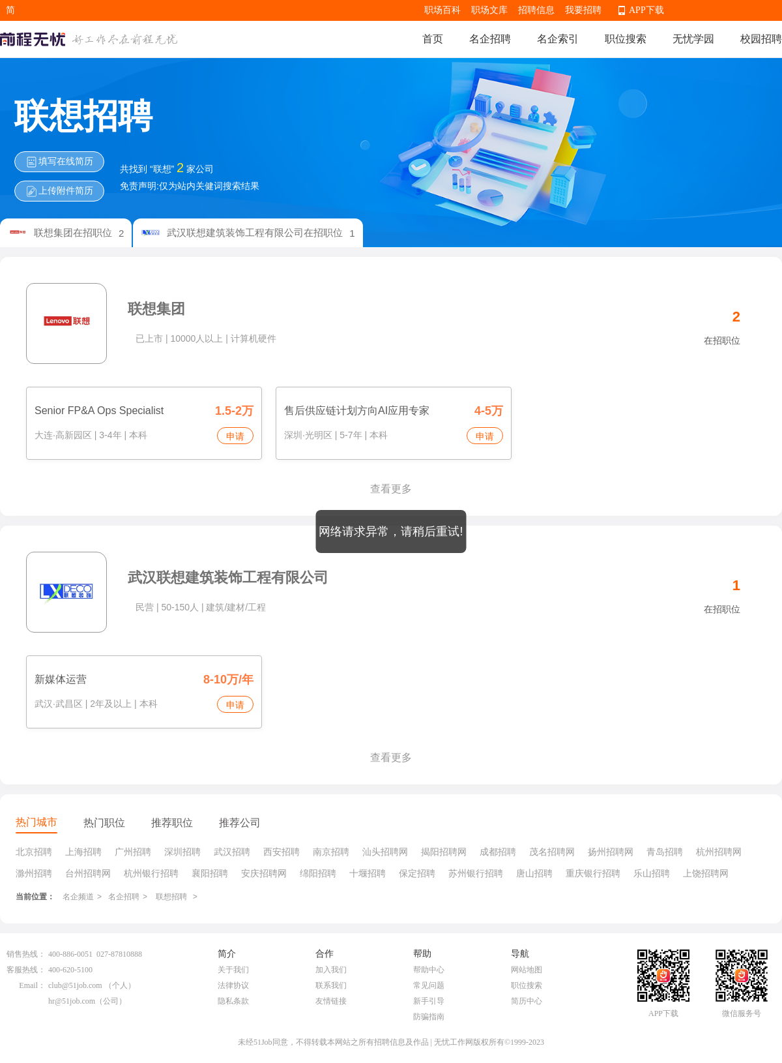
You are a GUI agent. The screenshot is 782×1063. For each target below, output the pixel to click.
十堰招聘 (367, 873)
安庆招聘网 (264, 873)
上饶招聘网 (706, 873)
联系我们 (331, 985)
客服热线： (26, 969)
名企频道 (78, 896)
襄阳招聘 (210, 873)
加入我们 (331, 969)
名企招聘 (490, 38)
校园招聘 (761, 38)
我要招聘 (583, 10)
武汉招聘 (232, 851)
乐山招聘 (651, 873)
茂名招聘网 (552, 851)
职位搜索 (625, 38)
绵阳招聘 (318, 873)
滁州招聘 (34, 873)
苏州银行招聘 (475, 873)
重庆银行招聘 (593, 873)
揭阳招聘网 (444, 851)
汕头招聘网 (385, 851)
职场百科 (442, 10)
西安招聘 (281, 851)
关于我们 (233, 969)
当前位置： (35, 896)
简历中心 (526, 1001)
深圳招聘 (182, 851)
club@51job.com (75, 985)
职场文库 (489, 10)
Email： (32, 985)
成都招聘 (498, 851)
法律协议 (233, 985)
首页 (432, 38)
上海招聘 (83, 851)
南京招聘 (331, 851)
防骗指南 (428, 1016)
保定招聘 (417, 873)
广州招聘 (133, 851)
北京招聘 (34, 851)
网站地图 (526, 969)
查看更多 (391, 488)
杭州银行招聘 (151, 873)
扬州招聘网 (610, 851)
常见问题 (428, 985)
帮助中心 (428, 969)
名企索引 (558, 38)
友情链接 (331, 1001)
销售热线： (26, 954)
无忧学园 (693, 38)
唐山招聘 (534, 873)
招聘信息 (536, 10)
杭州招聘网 (719, 851)
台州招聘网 (88, 873)
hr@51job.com (71, 1001)
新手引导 (428, 1001)
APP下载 (646, 10)
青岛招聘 (664, 851)
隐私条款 (233, 1001)
